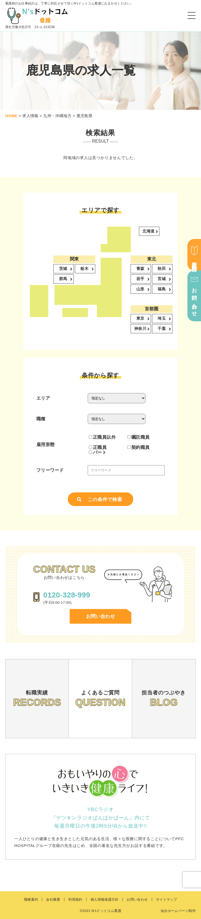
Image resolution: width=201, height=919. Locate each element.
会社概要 (53, 899)
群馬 (63, 279)
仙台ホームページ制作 (178, 910)
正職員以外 (102, 437)
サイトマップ (166, 899)
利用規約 (75, 899)
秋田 (162, 269)
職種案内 (31, 899)
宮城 (162, 279)
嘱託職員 (138, 437)
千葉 (162, 329)
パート (98, 452)
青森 (140, 269)
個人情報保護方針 (105, 899)
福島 (162, 289)
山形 (140, 289)
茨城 (63, 269)
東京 (140, 319)
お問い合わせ (100, 616)
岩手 (140, 279)
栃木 (85, 269)
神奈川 (141, 329)
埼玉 (162, 319)
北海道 (149, 231)
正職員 (98, 447)
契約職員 (138, 447)
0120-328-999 (66, 595)
